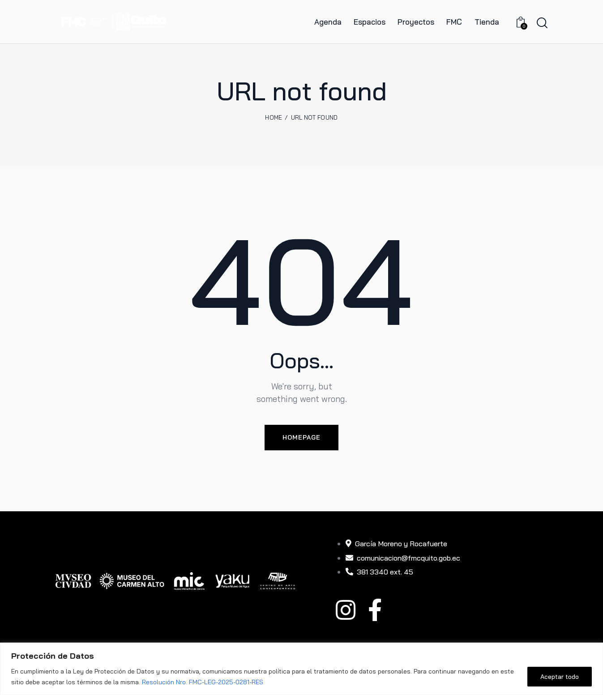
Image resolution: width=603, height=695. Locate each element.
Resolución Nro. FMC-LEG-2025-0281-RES (202, 682)
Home (273, 117)
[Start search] (542, 23)
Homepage (301, 437)
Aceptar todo (559, 677)
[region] (301, 669)
